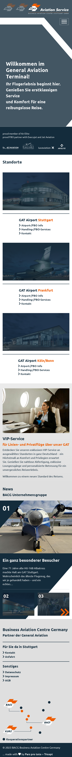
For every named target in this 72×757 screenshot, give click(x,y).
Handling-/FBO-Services (35, 229)
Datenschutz (13, 672)
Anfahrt (10, 656)
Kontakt (26, 233)
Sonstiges (10, 666)
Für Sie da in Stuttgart (20, 646)
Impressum (12, 676)
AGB (8, 680)
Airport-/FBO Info (32, 225)
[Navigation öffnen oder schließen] (64, 21)
